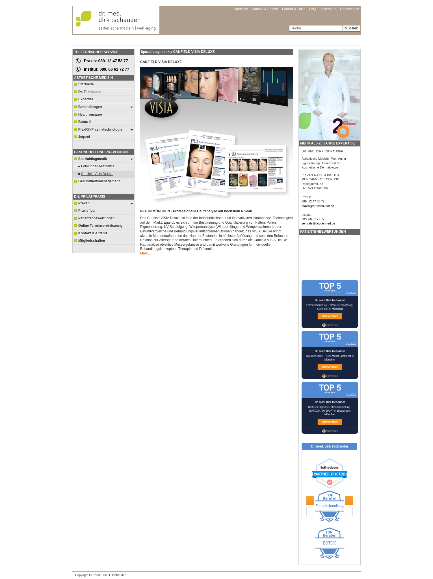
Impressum (328, 9)
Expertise (86, 99)
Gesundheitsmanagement (99, 181)
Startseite (241, 9)
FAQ (312, 9)
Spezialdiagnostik (105, 160)
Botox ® (84, 122)
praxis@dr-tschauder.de (318, 206)
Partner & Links (293, 9)
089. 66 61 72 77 (313, 219)
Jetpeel (84, 137)
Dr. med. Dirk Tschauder (116, 17)
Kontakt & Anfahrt (265, 9)
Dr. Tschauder (89, 92)
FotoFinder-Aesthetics (97, 166)
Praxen (105, 204)
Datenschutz (349, 9)
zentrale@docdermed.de (318, 223)
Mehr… (145, 253)
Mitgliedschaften (91, 241)
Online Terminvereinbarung (100, 226)
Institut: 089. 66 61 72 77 (106, 69)
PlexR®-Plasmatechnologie (105, 130)
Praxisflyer (87, 211)
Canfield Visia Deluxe (97, 174)
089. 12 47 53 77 (313, 201)
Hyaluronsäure (90, 114)
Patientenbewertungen (96, 218)
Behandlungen (105, 108)
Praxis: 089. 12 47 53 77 (106, 61)
